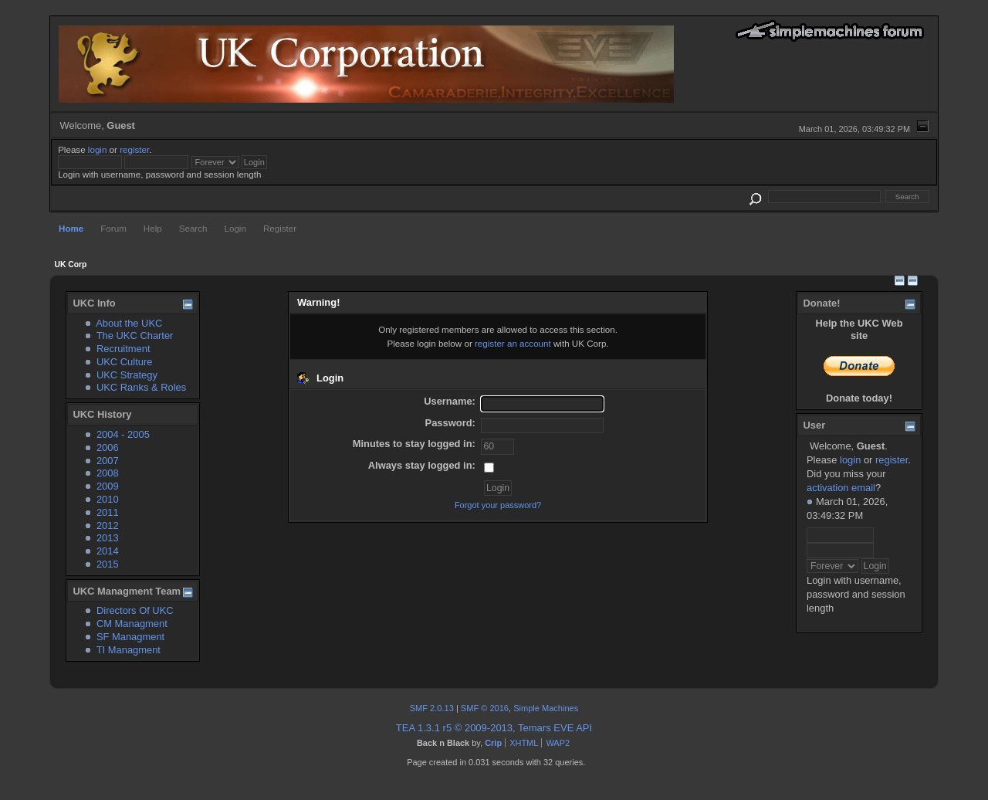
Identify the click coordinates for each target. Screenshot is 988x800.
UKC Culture (124, 362)
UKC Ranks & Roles (141, 387)
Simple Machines (545, 708)
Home (71, 228)
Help (153, 228)
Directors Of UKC (135, 610)
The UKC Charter (135, 335)
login (97, 149)
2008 (107, 473)
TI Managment (128, 650)
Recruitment (123, 348)
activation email (841, 487)
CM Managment (131, 623)
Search (193, 228)
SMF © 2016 (485, 708)
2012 (107, 525)
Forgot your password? (498, 505)
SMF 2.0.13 (432, 708)
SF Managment (130, 636)
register (134, 149)
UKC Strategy (126, 375)
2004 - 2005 (123, 434)
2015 (107, 564)
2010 (107, 499)
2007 (107, 460)
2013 (107, 538)
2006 (107, 447)
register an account (513, 343)
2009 (107, 486)
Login (235, 228)
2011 (107, 512)
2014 (107, 551)
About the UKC (129, 323)
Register (279, 228)
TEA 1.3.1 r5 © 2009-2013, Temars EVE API (494, 728)
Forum (113, 228)
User (814, 425)
